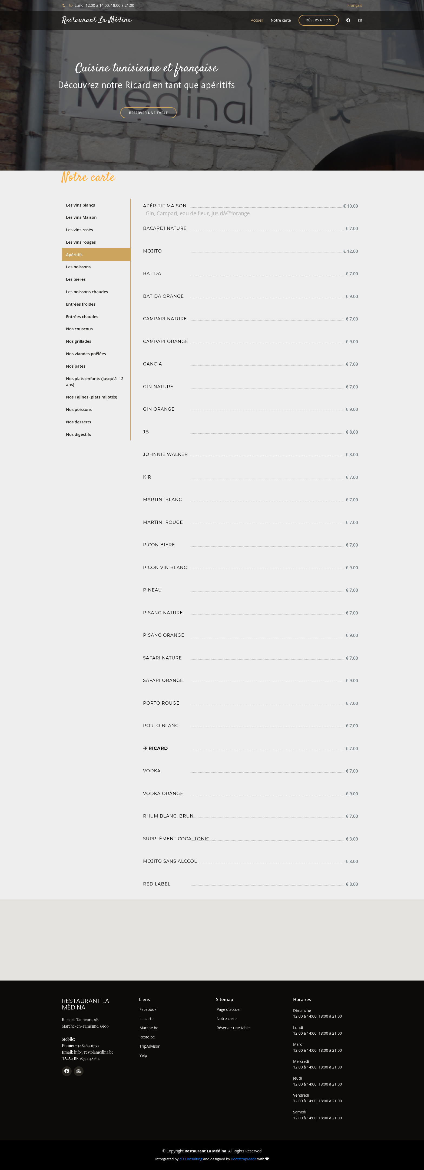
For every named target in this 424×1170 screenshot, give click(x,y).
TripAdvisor (150, 1046)
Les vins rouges (81, 242)
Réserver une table (148, 112)
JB (146, 431)
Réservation (319, 20)
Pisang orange (163, 635)
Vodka (152, 770)
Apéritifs (74, 254)
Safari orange (163, 680)
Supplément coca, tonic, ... (179, 838)
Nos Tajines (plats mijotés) (91, 397)
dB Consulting (191, 1158)
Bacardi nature (165, 228)
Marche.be (149, 1028)
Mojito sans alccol (170, 861)
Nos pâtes (75, 366)
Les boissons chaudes (87, 291)
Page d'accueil (229, 1009)
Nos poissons (79, 409)
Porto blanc (160, 725)
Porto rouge (161, 703)
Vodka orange (163, 793)
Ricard (155, 748)
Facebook (148, 1009)
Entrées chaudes (82, 316)
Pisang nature (163, 612)
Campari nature (165, 318)
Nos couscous (79, 328)
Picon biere (159, 544)
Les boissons (78, 266)
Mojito (152, 251)
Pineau (152, 590)
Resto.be (147, 1037)
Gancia (152, 364)
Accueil (257, 20)
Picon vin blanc (165, 567)
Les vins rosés (79, 229)
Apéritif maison (165, 205)
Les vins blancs (80, 205)
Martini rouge (163, 522)
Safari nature (162, 658)
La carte (147, 1019)
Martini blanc (162, 499)
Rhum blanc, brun (168, 816)
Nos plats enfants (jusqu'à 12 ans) (94, 381)
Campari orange (165, 341)
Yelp (143, 1055)
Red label (157, 884)
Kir (147, 477)
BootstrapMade (243, 1158)
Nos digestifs (78, 434)
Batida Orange (163, 296)
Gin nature (158, 386)
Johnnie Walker (165, 454)
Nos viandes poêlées (86, 353)
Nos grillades (78, 341)
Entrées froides (80, 304)
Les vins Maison (81, 217)
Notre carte (281, 20)
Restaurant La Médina (96, 20)
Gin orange (159, 409)
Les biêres (76, 279)
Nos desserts (78, 421)
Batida (152, 273)
